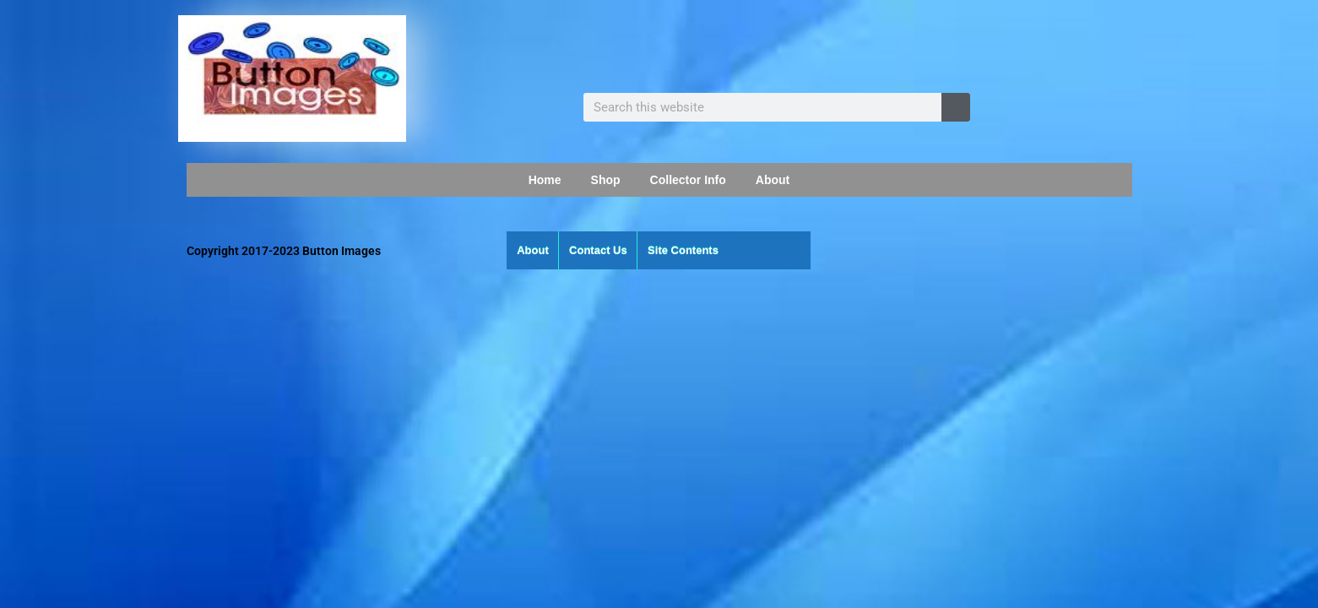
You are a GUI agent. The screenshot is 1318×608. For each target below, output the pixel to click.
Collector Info (688, 180)
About (772, 180)
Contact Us (598, 250)
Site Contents (683, 250)
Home (545, 180)
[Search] (955, 107)
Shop (606, 180)
